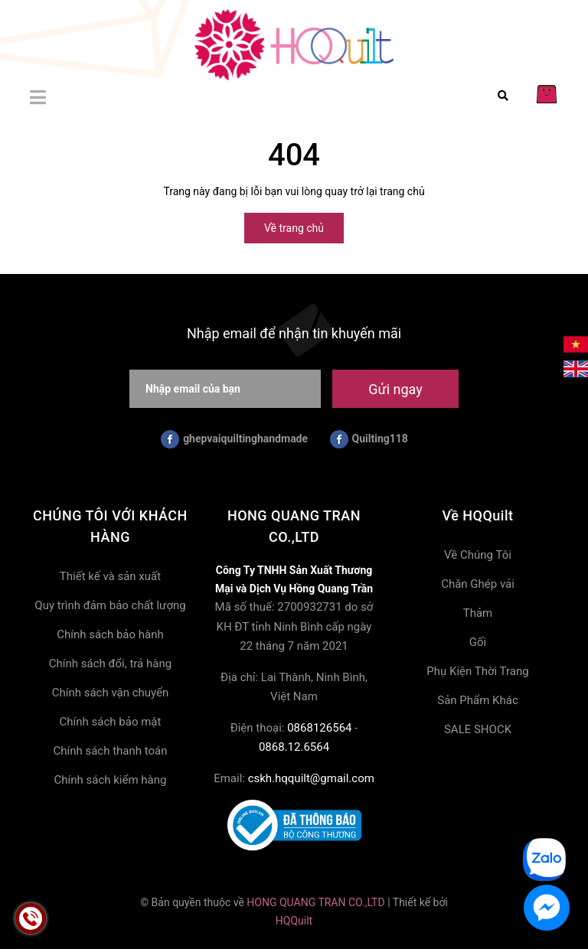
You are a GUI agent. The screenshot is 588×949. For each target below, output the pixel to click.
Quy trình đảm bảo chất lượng (109, 605)
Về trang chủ (294, 228)
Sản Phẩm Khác (477, 700)
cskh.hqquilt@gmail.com (311, 778)
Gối (477, 642)
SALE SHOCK (477, 729)
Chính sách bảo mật (111, 722)
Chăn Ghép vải (477, 584)
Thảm (478, 613)
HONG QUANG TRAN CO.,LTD (315, 902)
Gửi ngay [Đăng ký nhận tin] (395, 389)
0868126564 (319, 728)
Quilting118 (369, 439)
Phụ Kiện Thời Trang (477, 671)
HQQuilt (294, 921)
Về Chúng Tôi (477, 555)
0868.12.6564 (294, 747)
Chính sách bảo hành (110, 634)
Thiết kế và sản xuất (110, 576)
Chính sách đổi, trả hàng (110, 663)
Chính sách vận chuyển (110, 693)
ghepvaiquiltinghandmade (234, 439)
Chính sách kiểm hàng (110, 780)
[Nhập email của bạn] (225, 389)
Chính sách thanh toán (110, 751)
